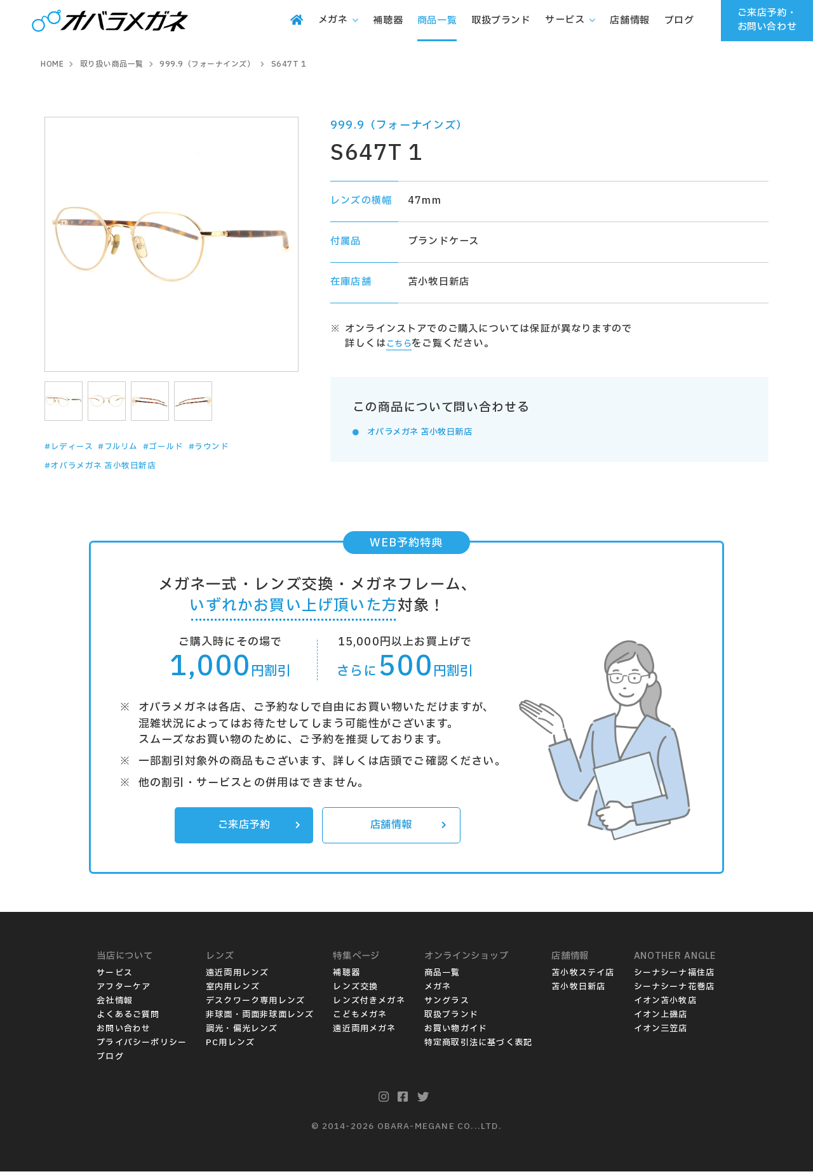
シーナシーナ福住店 (674, 975)
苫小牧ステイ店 (582, 975)
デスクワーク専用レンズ (255, 1003)
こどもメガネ (360, 1017)
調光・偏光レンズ (242, 1031)
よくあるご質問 (128, 1017)
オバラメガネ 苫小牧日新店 (430, 432)
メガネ (438, 989)
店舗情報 (406, 827)
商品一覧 (442, 975)
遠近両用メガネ (364, 1031)
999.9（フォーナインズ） (399, 125)
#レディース (73, 446)
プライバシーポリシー (142, 1045)
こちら (401, 343)
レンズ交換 (355, 989)
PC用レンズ (230, 1045)
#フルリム (132, 446)
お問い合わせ (124, 1031)
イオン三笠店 (661, 1031)
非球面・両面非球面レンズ (260, 1017)
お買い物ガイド (455, 1031)
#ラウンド (240, 446)
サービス (115, 975)
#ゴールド (186, 446)
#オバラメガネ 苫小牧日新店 (111, 466)
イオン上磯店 (661, 1017)
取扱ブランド (451, 1017)
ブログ (110, 1059)
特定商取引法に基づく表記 (478, 1045)
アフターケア (124, 989)
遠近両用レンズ (237, 975)
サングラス (446, 1003)
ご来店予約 (256, 827)
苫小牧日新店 (578, 989)
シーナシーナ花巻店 (674, 989)
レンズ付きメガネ (369, 1003)
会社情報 (115, 1003)
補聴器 (346, 975)
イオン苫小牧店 (665, 1003)
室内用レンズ (233, 989)
